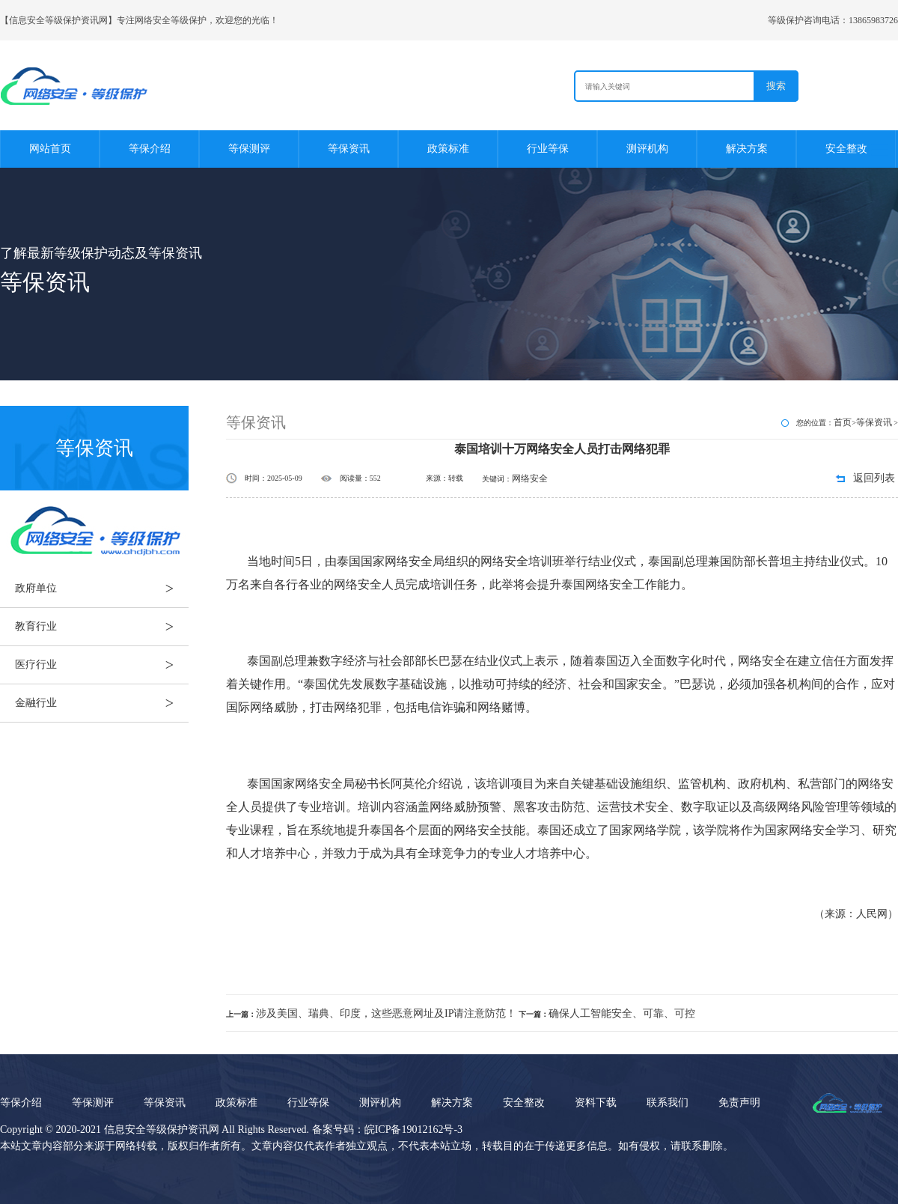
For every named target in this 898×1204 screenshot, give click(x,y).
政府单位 (102, 588)
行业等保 (548, 148)
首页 (843, 422)
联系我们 (667, 1102)
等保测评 (249, 148)
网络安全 (530, 478)
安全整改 (846, 148)
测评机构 (647, 148)
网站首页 (50, 148)
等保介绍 (150, 148)
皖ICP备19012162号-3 (413, 1129)
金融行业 (102, 703)
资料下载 (596, 1102)
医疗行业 (102, 665)
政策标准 (448, 148)
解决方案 (747, 148)
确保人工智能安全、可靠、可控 (622, 1013)
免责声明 (739, 1102)
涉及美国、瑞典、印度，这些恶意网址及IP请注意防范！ (386, 1013)
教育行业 (102, 626)
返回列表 (874, 478)
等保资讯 (349, 148)
